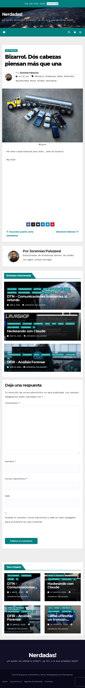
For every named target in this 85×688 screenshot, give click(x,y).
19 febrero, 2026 (59, 624)
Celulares (12, 289)
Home (4, 681)
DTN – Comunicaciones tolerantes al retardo (37, 298)
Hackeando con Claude (26, 331)
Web (7, 496)
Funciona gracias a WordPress (25, 675)
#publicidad (22, 80)
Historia (37, 289)
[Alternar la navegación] (80, 32)
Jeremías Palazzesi (29, 72)
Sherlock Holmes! (67, 231)
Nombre (10, 461)
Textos (47, 292)
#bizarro (39, 76)
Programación (56, 289)
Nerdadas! (12, 14)
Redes (67, 289)
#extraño (69, 76)
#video (41, 80)
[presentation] (24, 532)
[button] (69, 32)
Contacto (49, 681)
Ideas (45, 289)
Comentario (12, 403)
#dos (60, 76)
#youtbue (51, 80)
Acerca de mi (16, 681)
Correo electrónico (16, 478)
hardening (38, 323)
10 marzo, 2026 (18, 624)
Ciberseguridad (25, 289)
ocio (54, 323)
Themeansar (67, 675)
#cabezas (50, 76)
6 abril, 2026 (17, 592)
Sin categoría (11, 50)
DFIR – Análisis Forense (26, 362)
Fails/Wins (27, 323)
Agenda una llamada (33, 681)
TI (53, 292)
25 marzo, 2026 (58, 592)
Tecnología (37, 292)
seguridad (12, 292)
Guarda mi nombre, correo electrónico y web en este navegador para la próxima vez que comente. (40, 519)
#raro (33, 80)
